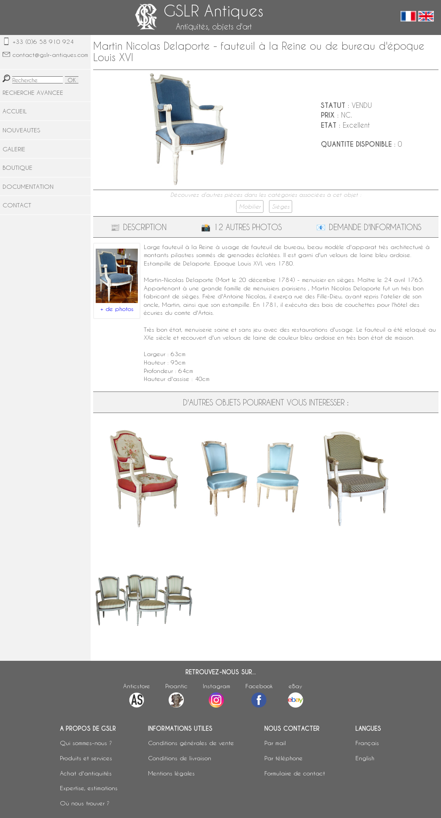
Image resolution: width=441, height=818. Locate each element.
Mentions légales (171, 773)
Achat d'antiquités (86, 773)
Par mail (275, 742)
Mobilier (250, 206)
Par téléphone (283, 758)
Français (367, 742)
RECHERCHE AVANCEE (33, 92)
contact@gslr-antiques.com (50, 54)
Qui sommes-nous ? (86, 742)
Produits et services (86, 758)
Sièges (280, 206)
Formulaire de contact (294, 773)
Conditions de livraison (179, 758)
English (364, 758)
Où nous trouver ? (85, 803)
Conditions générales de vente (191, 742)
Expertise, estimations (89, 787)
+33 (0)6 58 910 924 (43, 41)
